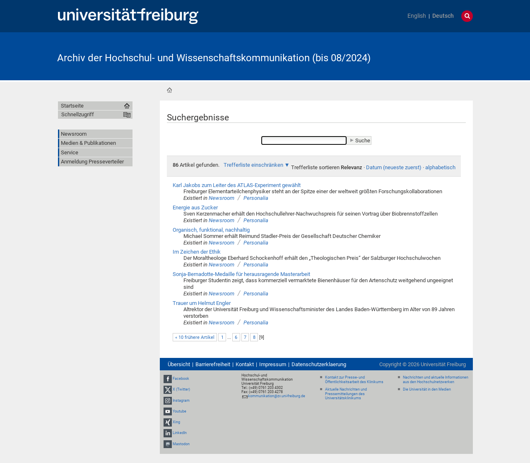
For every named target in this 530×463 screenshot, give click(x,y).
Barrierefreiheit (212, 364)
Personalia (255, 198)
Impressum (272, 364)
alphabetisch (440, 167)
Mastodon (181, 444)
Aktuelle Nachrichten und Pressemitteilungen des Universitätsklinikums (346, 394)
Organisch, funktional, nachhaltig (211, 230)
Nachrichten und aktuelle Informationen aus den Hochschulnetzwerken (435, 379)
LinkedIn (180, 433)
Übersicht (179, 364)
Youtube (179, 411)
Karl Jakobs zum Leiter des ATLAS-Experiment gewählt (237, 185)
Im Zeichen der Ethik (197, 252)
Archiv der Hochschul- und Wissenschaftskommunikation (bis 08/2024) (214, 58)
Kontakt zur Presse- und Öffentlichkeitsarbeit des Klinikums (354, 379)
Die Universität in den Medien (427, 389)
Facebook (181, 379)
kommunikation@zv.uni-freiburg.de (276, 396)
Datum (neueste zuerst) (394, 167)
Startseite (169, 90)
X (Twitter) (181, 390)
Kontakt (245, 364)
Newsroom (221, 198)
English (416, 15)
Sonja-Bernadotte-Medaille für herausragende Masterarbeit (241, 274)
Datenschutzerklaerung (319, 364)
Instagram (181, 400)
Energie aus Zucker (195, 207)
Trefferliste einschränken (253, 165)
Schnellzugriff (77, 114)
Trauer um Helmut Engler (202, 303)
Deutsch (443, 15)
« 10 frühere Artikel (194, 337)
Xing (176, 422)
